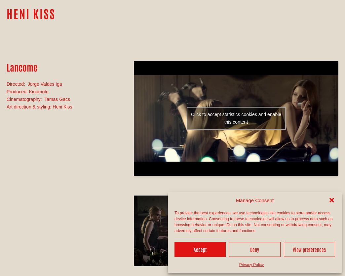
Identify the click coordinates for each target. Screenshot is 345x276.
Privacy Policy (251, 264)
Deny (254, 249)
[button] (331, 200)
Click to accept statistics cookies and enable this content (236, 118)
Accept (200, 249)
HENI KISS (31, 13)
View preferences (309, 249)
